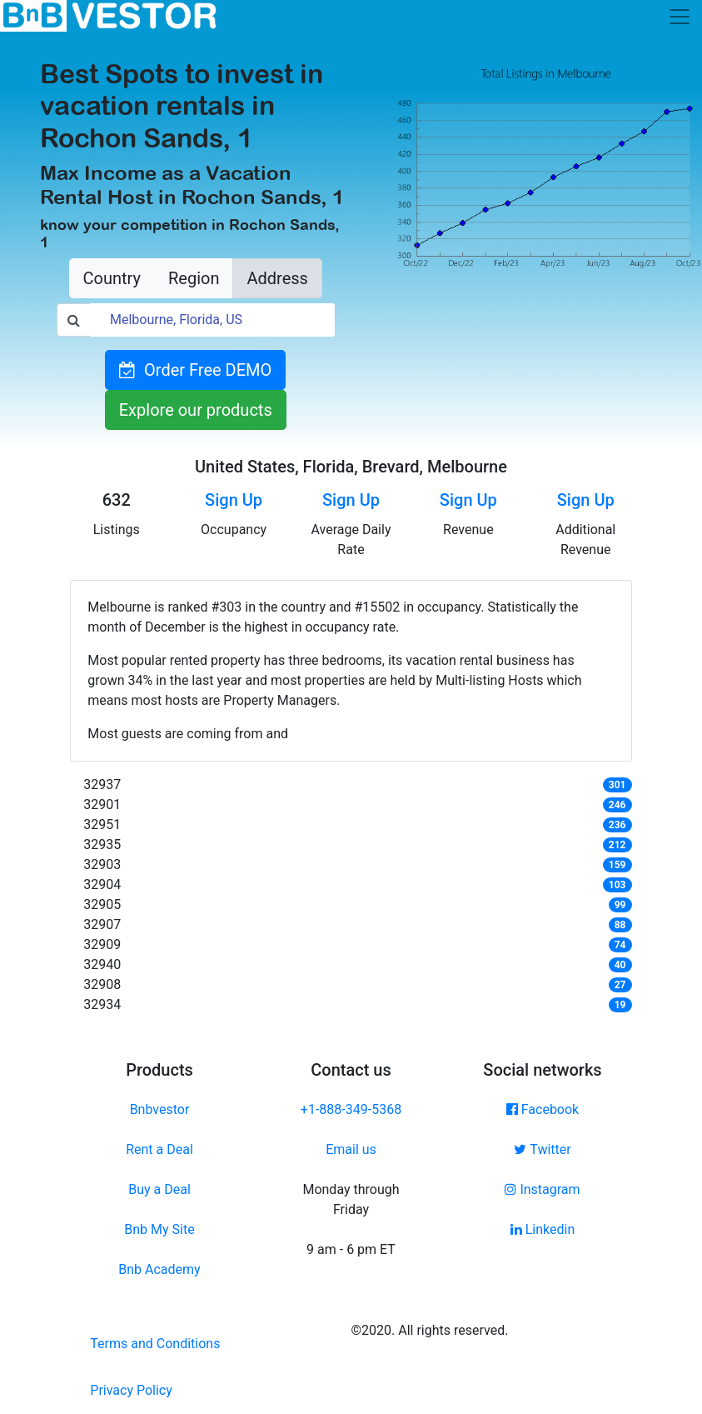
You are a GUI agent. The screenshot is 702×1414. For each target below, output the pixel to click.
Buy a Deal (159, 1189)
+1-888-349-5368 (351, 1109)
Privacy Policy (131, 1390)
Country (112, 278)
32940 (102, 964)
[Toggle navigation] (679, 16)
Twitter (542, 1149)
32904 (102, 884)
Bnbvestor (160, 1109)
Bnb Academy (159, 1269)
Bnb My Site (159, 1229)
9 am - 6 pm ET (351, 1249)
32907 (102, 924)
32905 (102, 904)
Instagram (542, 1189)
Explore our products (195, 410)
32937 (102, 784)
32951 (102, 824)
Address (276, 278)
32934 (102, 1004)
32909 (102, 944)
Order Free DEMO (195, 370)
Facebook (542, 1109)
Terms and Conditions (155, 1344)
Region (193, 278)
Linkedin (542, 1229)
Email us (351, 1149)
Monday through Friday (350, 1199)
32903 (102, 864)
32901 (102, 804)
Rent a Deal (159, 1149)
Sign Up (233, 500)
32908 (102, 984)
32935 (102, 844)
